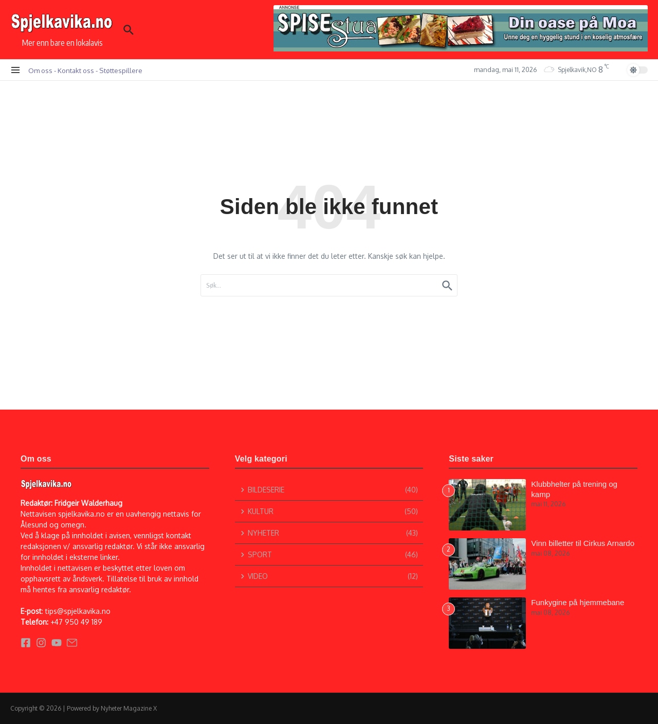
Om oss (40, 70)
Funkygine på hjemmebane (577, 602)
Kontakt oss (76, 70)
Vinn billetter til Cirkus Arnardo (582, 543)
